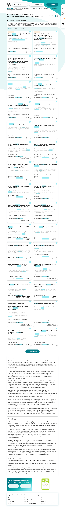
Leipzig (26, 501)
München (43, 498)
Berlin (9, 498)
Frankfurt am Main (29, 499)
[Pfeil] (11, 8)
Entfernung (21, 28)
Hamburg (26, 498)
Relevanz (10, 28)
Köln (9, 499)
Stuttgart (43, 499)
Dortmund (43, 501)
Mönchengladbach (15, 20)
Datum (15, 28)
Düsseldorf (11, 501)
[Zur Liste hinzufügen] (30, 32)
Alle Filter (55, 8)
